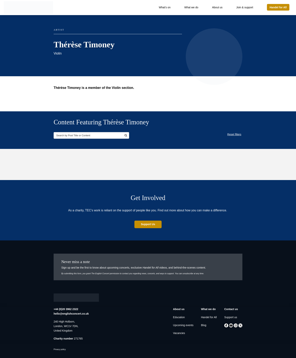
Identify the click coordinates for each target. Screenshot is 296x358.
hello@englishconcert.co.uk (71, 313)
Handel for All (209, 317)
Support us (230, 317)
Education (179, 317)
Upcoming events (183, 325)
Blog (203, 325)
